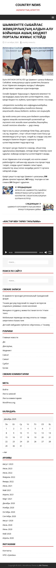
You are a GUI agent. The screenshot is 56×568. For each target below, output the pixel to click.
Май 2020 (7, 533)
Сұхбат (6, 363)
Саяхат (6, 359)
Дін (4, 342)
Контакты (7, 550)
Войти (5, 389)
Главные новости (10, 337)
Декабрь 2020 (9, 503)
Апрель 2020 (8, 538)
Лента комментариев (12, 398)
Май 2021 (7, 490)
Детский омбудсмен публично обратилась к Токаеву (26, 325)
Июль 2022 (7, 473)
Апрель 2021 (8, 494)
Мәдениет (7, 350)
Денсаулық (7, 346)
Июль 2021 (7, 486)
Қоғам (5, 368)
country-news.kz (28, 42)
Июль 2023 (7, 468)
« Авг (5, 452)
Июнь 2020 (7, 529)
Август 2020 (8, 520)
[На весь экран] (50, 252)
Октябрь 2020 (9, 512)
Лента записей (9, 394)
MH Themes (43, 565)
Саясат (6, 355)
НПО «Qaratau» (9, 555)
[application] (28, 240)
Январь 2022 (8, 481)
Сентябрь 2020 (9, 516)
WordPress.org (9, 402)
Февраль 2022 (9, 477)
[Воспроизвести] (6, 252)
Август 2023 (8, 464)
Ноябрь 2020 (8, 507)
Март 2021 (7, 499)
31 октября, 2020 (11, 42)
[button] (52, 17)
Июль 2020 (7, 525)
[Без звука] (46, 252)
